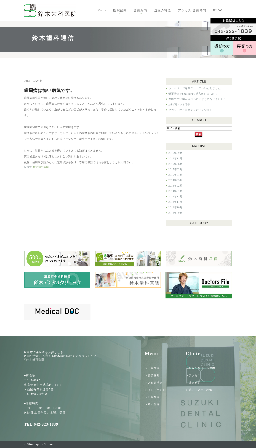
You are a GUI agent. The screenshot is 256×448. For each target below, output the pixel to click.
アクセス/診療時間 (192, 10)
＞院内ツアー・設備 (199, 389)
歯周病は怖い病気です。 (49, 90)
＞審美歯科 (152, 375)
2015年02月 (175, 169)
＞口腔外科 (152, 397)
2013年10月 (175, 207)
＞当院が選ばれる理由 (200, 368)
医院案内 (120, 10)
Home (101, 10)
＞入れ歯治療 (153, 382)
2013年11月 (175, 201)
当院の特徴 (162, 10)
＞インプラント (155, 389)
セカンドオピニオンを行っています (190, 109)
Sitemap (31, 444)
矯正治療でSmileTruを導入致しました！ (193, 93)
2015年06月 (175, 164)
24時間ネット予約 (179, 104)
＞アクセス (193, 375)
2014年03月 (175, 180)
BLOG (218, 10)
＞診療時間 (193, 382)
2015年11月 (175, 158)
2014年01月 (175, 191)
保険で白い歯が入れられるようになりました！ (197, 99)
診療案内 (140, 10)
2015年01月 (175, 174)
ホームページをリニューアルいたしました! (195, 88)
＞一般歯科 (152, 368)
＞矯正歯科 (152, 404)
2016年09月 (175, 153)
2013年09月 (175, 212)
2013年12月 (175, 196)
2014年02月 (175, 185)
